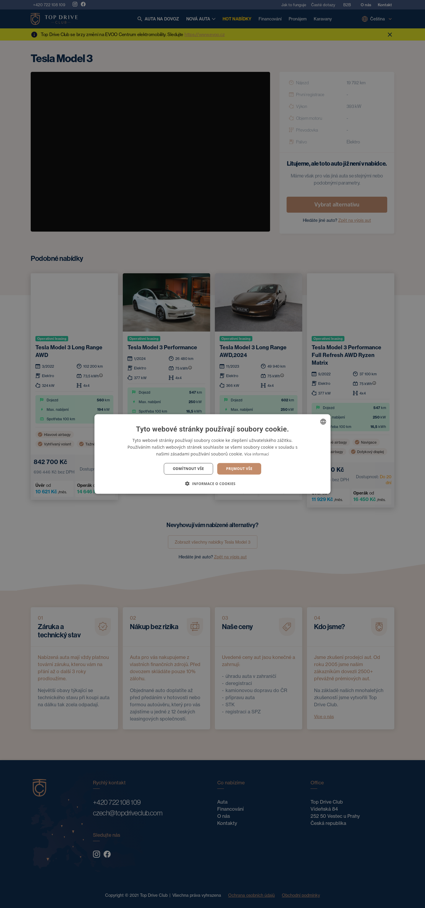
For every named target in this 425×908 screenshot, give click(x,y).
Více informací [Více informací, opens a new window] (256, 454)
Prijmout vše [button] (239, 468)
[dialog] (212, 454)
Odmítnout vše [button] (188, 468)
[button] (212, 483)
